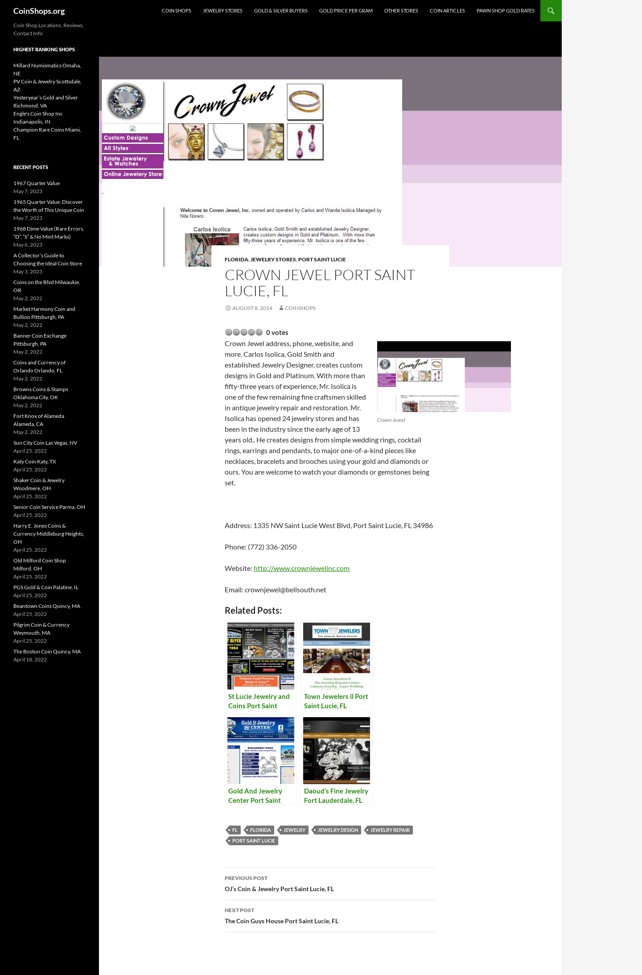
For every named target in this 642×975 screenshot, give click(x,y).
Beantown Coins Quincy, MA (46, 606)
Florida (236, 259)
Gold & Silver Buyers (281, 10)
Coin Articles (447, 10)
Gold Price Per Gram (346, 10)
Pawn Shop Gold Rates (506, 10)
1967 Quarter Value (36, 183)
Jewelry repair (390, 830)
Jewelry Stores (223, 10)
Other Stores (401, 10)
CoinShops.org (39, 11)
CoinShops (300, 308)
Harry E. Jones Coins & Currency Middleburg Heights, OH (48, 533)
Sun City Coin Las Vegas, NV (45, 442)
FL (235, 830)
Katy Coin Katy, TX (34, 461)
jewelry (294, 830)
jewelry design (338, 830)
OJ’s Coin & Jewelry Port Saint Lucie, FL (330, 882)
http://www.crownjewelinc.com (302, 568)
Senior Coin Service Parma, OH (49, 507)
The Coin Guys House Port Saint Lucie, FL (330, 915)
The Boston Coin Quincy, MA (47, 651)
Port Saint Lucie (322, 259)
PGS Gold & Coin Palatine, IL (45, 587)
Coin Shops (176, 10)
